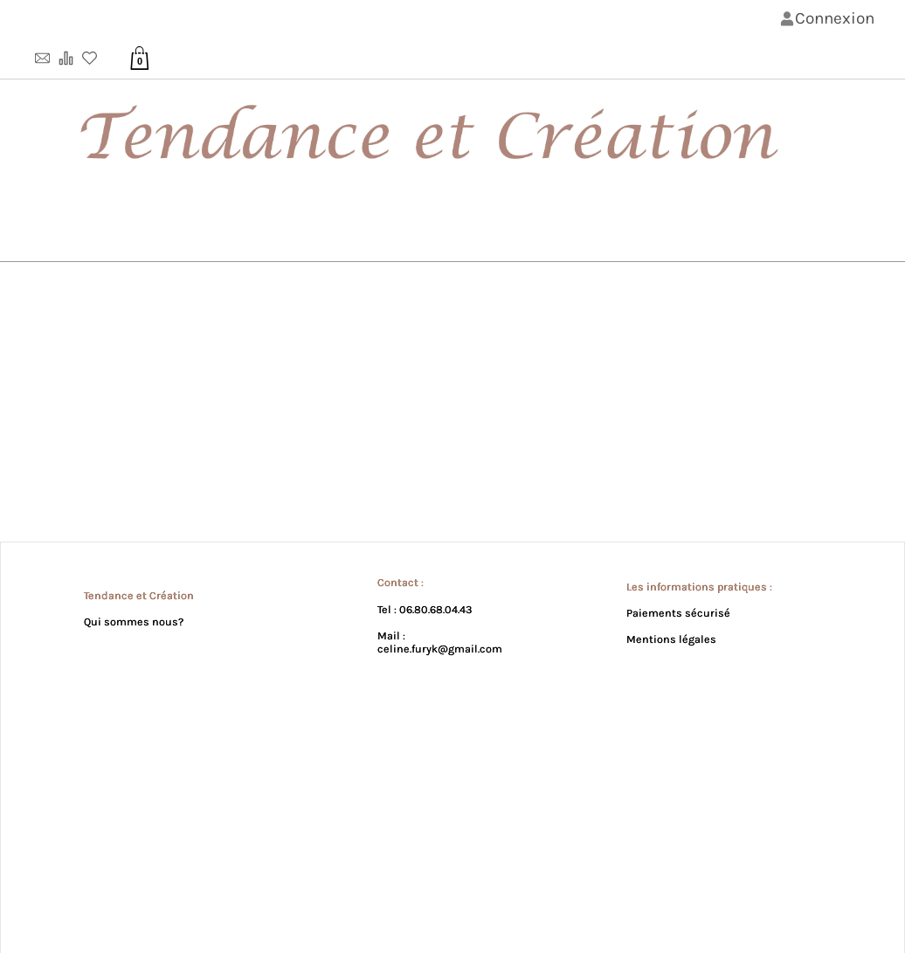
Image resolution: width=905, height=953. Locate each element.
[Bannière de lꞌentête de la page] (452, 131)
